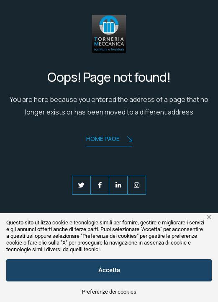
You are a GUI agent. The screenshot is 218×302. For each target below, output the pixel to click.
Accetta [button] (109, 270)
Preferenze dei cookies (109, 292)
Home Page (109, 139)
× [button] (209, 217)
